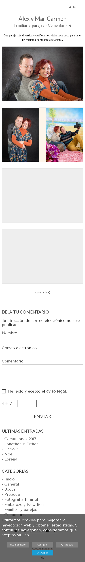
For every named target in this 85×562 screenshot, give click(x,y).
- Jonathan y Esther (20, 444)
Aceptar (42, 552)
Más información (18, 545)
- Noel (7, 454)
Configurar (42, 545)
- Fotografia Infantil (20, 499)
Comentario (13, 361)
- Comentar (55, 26)
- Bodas (9, 489)
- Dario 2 (10, 449)
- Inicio (8, 479)
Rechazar (67, 545)
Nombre (9, 333)
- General (10, 484)
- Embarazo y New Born (24, 504)
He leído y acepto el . (36, 391)
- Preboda (11, 494)
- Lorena (9, 459)
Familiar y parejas (29, 26)
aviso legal (56, 391)
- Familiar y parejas (19, 509)
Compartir (42, 292)
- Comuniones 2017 (19, 439)
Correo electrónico (19, 348)
